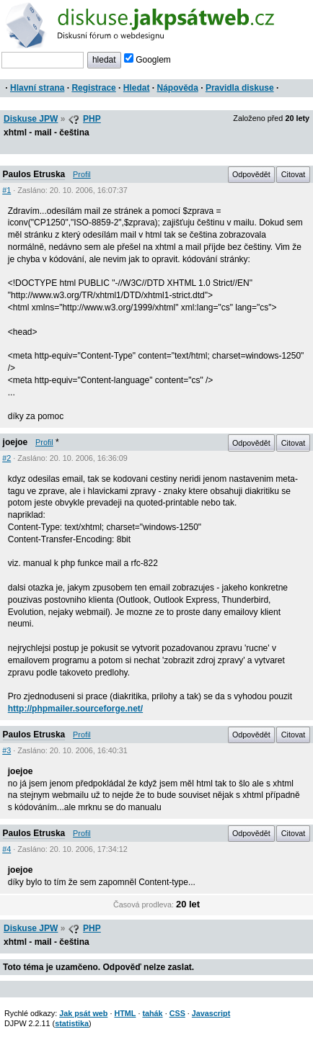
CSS (177, 1013)
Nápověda (177, 88)
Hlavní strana (37, 88)
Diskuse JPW (31, 119)
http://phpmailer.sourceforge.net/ (75, 709)
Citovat (293, 174)
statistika (72, 1023)
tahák (152, 1013)
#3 (6, 750)
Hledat (136, 88)
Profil (82, 174)
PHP (92, 119)
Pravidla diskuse (240, 88)
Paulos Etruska (34, 174)
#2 (6, 458)
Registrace (93, 88)
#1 (6, 190)
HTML (125, 1013)
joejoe (15, 442)
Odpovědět (251, 174)
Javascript (211, 1013)
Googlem (147, 60)
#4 (6, 849)
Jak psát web (83, 1013)
